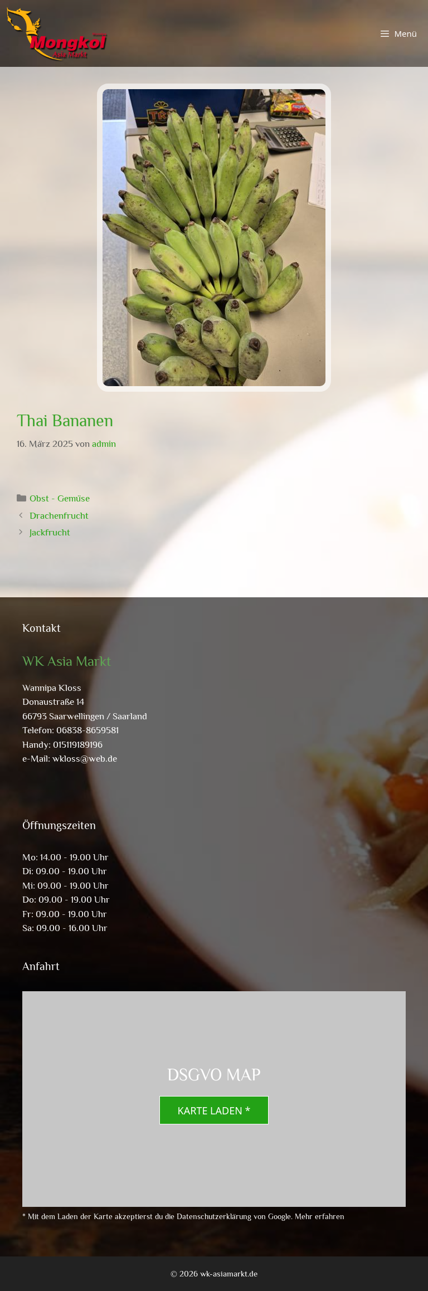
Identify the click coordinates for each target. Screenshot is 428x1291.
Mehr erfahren (319, 1216)
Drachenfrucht (59, 515)
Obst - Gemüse (60, 498)
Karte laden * (214, 1110)
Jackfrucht (50, 532)
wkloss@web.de (84, 758)
